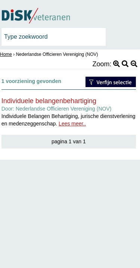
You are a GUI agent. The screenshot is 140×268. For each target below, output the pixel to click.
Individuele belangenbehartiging (48, 101)
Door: (56, 109)
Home (6, 54)
